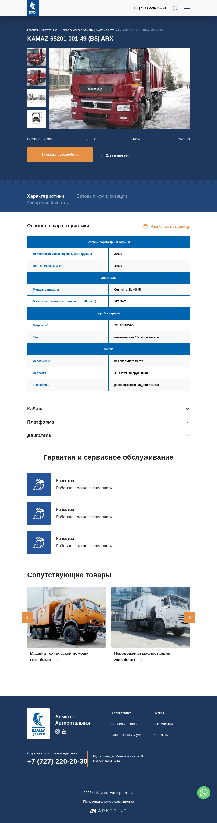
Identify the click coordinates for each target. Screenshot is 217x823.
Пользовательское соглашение (108, 800)
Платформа (40, 420)
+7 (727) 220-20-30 (150, 8)
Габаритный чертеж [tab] (48, 201)
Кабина (35, 406)
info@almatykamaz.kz (106, 758)
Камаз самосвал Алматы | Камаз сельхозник (90, 30)
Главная (32, 30)
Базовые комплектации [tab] (108, 194)
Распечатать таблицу (170, 225)
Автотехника (49, 30)
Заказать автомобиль (60, 154)
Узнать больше (40, 658)
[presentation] (27, 615)
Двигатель (39, 433)
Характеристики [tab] (45, 194)
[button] (46, 128)
